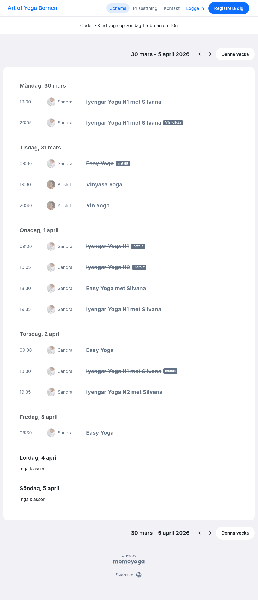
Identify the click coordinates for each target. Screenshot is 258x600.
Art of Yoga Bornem (33, 8)
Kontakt (172, 8)
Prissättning (145, 8)
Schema (118, 8)
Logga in (195, 8)
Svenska (129, 575)
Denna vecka (235, 54)
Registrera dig (228, 8)
